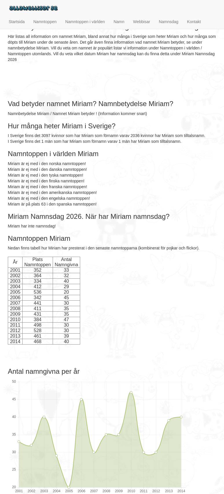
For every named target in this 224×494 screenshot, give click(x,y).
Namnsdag (169, 21)
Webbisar (141, 21)
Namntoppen (44, 21)
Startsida (17, 21)
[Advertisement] (113, 81)
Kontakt (194, 21)
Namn (118, 21)
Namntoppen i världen (85, 21)
